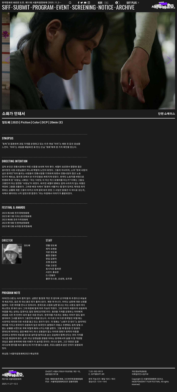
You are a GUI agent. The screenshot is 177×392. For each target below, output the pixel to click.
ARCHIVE (125, 7)
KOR (100, 3)
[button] (169, 61)
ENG (106, 3)
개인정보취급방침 (139, 372)
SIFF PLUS (133, 3)
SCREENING (84, 7)
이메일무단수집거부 (140, 374)
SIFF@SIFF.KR (97, 374)
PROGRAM (43, 7)
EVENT (62, 7)
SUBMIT (21, 7)
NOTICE (105, 7)
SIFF (6, 7)
